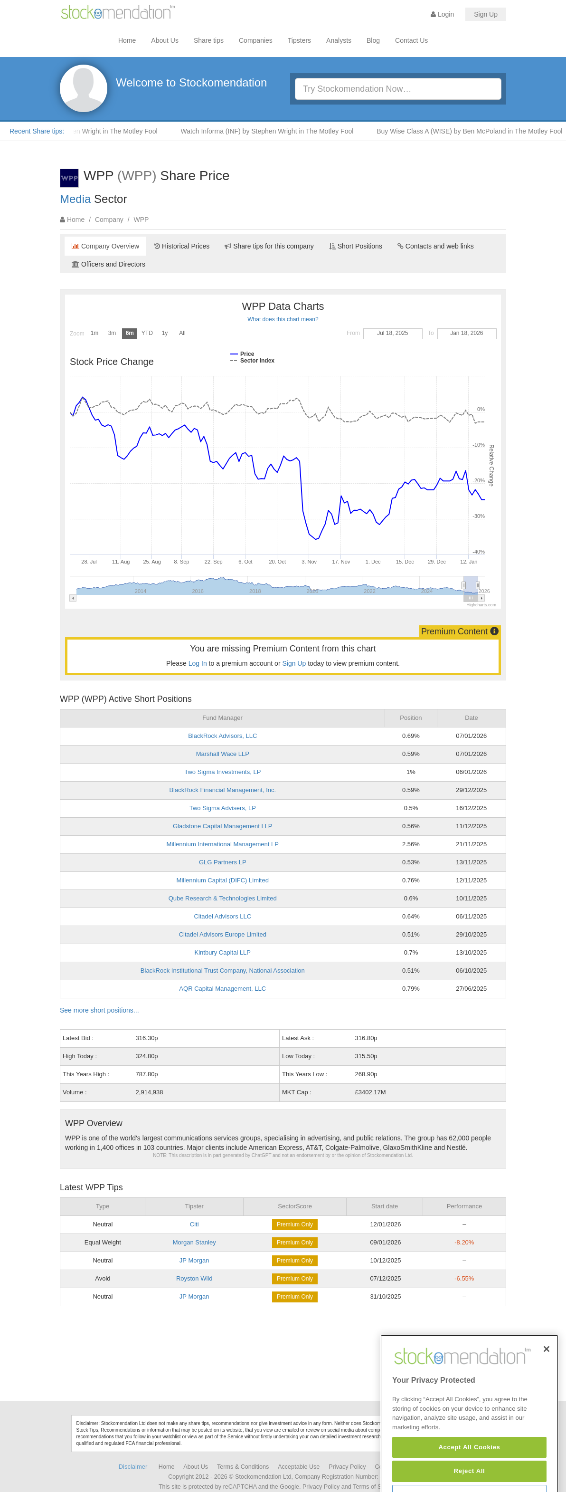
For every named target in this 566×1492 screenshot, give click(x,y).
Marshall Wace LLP (222, 753)
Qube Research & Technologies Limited (223, 898)
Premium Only (295, 1224)
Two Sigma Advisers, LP (222, 808)
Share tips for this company (269, 246)
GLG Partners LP (222, 862)
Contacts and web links (435, 246)
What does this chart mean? (282, 319)
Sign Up (486, 14)
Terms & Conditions (243, 1466)
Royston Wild (194, 1278)
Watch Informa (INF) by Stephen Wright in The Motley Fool (272, 131)
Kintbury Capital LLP (223, 952)
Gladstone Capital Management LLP (223, 826)
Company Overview (105, 246)
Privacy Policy (347, 1466)
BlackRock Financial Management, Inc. (222, 790)
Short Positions (355, 246)
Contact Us (411, 40)
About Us (165, 40)
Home (127, 40)
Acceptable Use (299, 1466)
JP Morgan (194, 1260)
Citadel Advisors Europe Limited (222, 934)
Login (442, 14)
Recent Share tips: (36, 131)
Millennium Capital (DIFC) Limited (223, 880)
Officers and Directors (108, 264)
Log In (198, 663)
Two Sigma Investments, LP (222, 771)
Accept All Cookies (469, 1472)
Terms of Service (375, 1486)
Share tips (209, 40)
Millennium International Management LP (223, 844)
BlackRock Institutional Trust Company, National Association (223, 970)
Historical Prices (181, 246)
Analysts (338, 40)
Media (75, 198)
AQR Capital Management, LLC (222, 988)
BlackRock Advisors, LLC (222, 735)
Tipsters (299, 40)
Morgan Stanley (194, 1242)
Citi (194, 1224)
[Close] (546, 1375)
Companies (256, 40)
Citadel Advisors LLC (222, 916)
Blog (373, 40)
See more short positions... (99, 1010)
